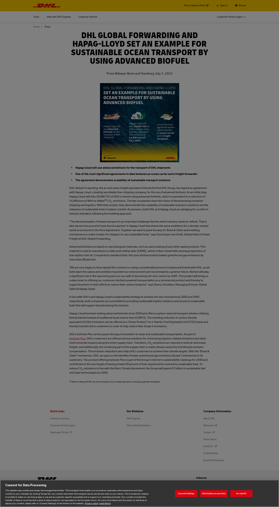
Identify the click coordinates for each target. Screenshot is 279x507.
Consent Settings (186, 493)
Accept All (241, 493)
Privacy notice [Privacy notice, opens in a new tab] (91, 503)
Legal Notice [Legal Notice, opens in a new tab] (105, 503)
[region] (139, 493)
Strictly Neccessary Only (214, 493)
